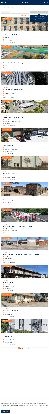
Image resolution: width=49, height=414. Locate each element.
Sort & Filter (20, 12)
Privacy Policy (42, 405)
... (26, 369)
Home (24, 2)
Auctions (14, 7)
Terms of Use (6, 407)
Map (6, 12)
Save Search (40, 12)
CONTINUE (5, 411)
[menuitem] (5, 7)
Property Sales (5, 7)
